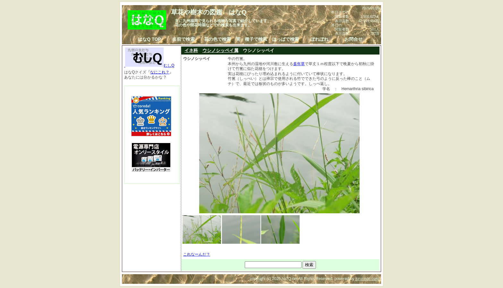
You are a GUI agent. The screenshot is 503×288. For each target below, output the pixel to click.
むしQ (149, 65)
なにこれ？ (159, 72)
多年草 (299, 64)
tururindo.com (367, 278)
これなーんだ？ (196, 254)
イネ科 (191, 50)
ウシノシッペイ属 (220, 50)
